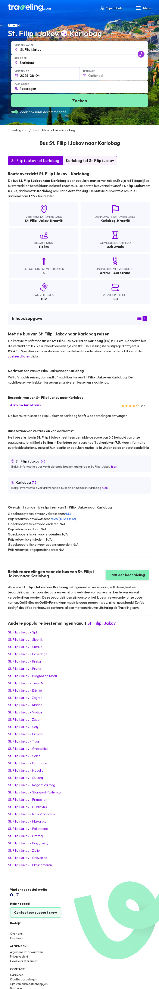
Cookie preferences (24, 961)
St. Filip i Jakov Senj (23, 727)
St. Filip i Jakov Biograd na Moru (32, 676)
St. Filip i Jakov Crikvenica (27, 858)
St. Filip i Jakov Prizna (24, 668)
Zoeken (79, 100)
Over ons (16, 934)
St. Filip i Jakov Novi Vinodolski (31, 814)
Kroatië (56, 220)
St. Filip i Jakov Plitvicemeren (30, 865)
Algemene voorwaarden (26, 952)
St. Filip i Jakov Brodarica (27, 763)
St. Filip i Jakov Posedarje (27, 654)
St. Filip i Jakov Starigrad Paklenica (34, 792)
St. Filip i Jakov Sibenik (25, 639)
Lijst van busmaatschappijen (29, 984)
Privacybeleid (19, 956)
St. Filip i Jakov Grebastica (28, 748)
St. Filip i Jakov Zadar (24, 719)
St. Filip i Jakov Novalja (25, 770)
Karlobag (108, 220)
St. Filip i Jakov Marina (25, 705)
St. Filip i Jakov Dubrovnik (27, 807)
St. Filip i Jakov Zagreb (25, 697)
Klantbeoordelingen (23, 979)
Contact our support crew (35, 912)
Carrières (16, 975)
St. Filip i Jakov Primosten (27, 799)
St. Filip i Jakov (37, 220)
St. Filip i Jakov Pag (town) (28, 843)
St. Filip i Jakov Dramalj (26, 836)
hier (113, 466)
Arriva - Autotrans (25, 405)
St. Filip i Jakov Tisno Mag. (28, 683)
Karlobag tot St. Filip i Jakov (90, 160)
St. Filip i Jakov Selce (24, 756)
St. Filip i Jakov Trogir (24, 741)
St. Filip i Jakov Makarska (27, 821)
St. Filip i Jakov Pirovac (25, 734)
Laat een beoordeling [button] (127, 575)
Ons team (16, 938)
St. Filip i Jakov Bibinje (25, 690)
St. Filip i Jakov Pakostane (28, 828)
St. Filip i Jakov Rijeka (24, 661)
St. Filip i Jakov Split (23, 632)
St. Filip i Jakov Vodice (25, 712)
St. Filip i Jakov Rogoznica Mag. (32, 785)
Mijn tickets (111, 8)
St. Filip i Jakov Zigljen (24, 850)
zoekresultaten (19, 356)
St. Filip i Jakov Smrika (25, 647)
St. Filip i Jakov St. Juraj (26, 777)
